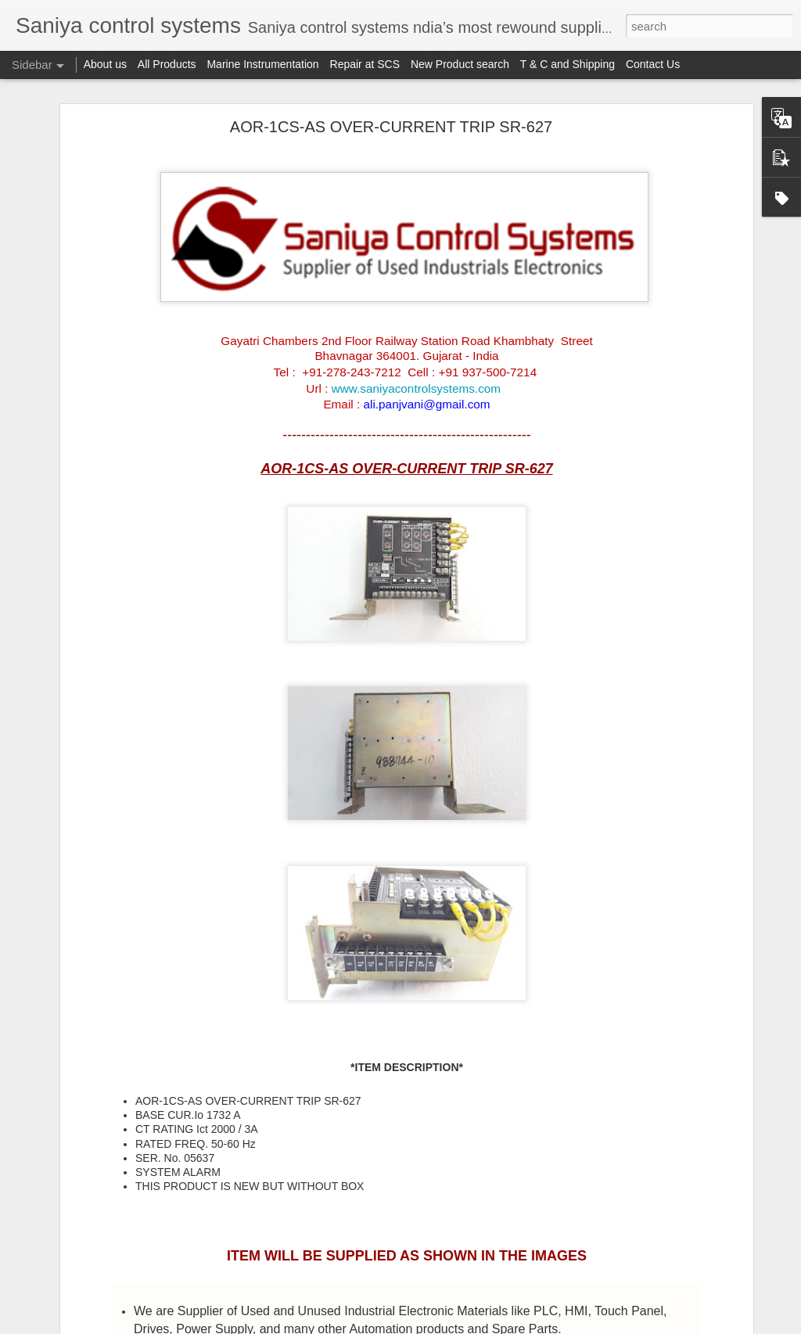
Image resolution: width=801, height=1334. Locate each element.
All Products (167, 64)
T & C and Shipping (567, 64)
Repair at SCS (365, 64)
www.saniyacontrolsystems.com (416, 388)
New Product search (460, 64)
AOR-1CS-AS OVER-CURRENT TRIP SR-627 (391, 126)
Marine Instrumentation (262, 64)
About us (105, 64)
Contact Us (653, 64)
